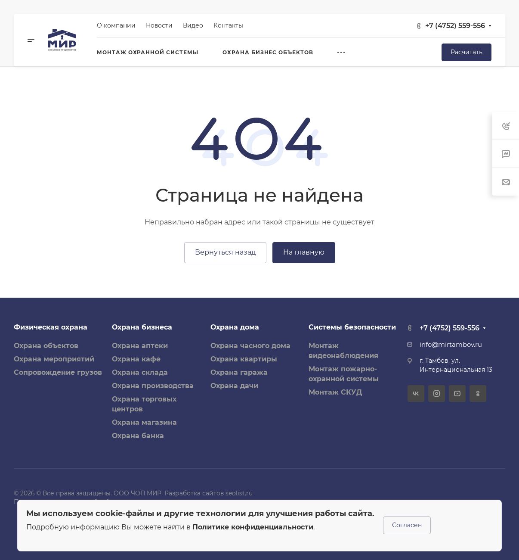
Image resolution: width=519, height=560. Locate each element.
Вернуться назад (225, 252)
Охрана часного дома (250, 346)
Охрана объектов (46, 346)
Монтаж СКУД (335, 392)
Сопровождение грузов (58, 372)
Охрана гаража (239, 372)
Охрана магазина (144, 422)
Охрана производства (153, 386)
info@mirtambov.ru (451, 344)
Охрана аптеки (140, 346)
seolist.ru (239, 493)
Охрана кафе (136, 359)
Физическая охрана (50, 327)
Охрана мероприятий (54, 359)
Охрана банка (138, 436)
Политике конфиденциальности (252, 527)
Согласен (407, 525)
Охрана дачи (234, 386)
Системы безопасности (352, 327)
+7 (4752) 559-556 (455, 26)
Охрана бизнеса (142, 327)
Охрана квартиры (243, 359)
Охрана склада (140, 372)
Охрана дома (234, 327)
